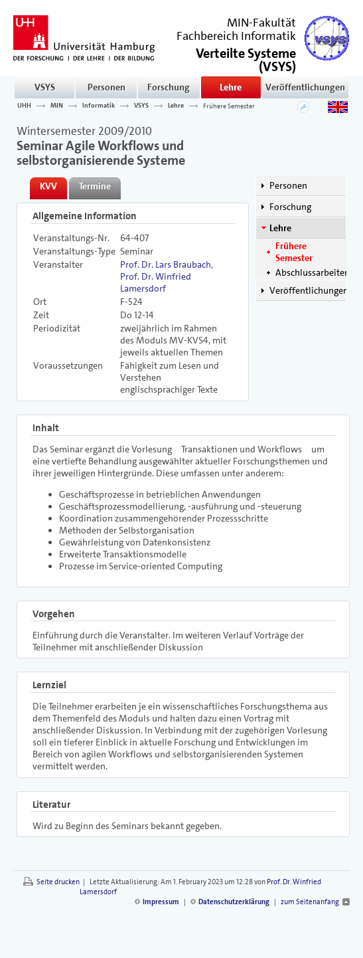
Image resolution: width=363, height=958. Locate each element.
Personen (106, 87)
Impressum (161, 902)
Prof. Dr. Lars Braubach (165, 264)
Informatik (98, 106)
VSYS (45, 87)
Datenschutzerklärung (233, 902)
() (246, 59)
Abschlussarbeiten (312, 272)
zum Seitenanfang (310, 902)
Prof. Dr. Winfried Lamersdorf (155, 282)
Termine (95, 186)
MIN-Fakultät (261, 23)
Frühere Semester (229, 106)
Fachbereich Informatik (236, 36)
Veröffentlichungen (305, 87)
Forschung (168, 87)
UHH (24, 106)
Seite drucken (58, 882)
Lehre (231, 87)
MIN (56, 106)
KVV (48, 186)
